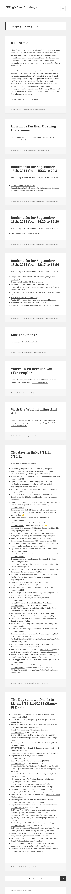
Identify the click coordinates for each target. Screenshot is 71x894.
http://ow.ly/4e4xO (18, 825)
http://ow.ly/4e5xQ (45, 743)
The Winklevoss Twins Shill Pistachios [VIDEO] (28, 303)
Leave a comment (44, 150)
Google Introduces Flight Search (23, 185)
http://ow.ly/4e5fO (49, 774)
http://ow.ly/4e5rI (33, 738)
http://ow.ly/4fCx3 (24, 561)
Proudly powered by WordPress (21, 890)
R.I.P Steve (19, 43)
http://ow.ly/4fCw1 (18, 556)
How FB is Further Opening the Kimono (33, 128)
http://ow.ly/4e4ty (17, 836)
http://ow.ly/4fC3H (17, 479)
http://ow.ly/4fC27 (34, 474)
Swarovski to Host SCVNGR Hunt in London (27, 282)
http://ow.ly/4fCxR (23, 567)
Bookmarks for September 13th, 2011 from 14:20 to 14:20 (35, 219)
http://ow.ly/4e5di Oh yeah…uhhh (23, 781)
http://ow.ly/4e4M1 (24, 812)
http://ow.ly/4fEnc (17, 631)
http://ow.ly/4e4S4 (17, 851)
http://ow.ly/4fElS (17, 626)
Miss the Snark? (24, 335)
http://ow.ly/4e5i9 (17, 717)
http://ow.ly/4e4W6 (53, 794)
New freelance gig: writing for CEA (24, 297)
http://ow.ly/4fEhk (27, 611)
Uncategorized (29, 110)
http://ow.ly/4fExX (38, 670)
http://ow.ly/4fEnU (52, 634)
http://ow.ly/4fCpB (38, 546)
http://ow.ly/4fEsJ (21, 657)
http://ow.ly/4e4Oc (17, 807)
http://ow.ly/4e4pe (44, 846)
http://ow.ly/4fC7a (17, 492)
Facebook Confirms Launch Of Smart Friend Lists (29, 284)
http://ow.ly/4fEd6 (17, 600)
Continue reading (33, 99)
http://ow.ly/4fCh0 (26, 531)
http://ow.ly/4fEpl (53, 639)
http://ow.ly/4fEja (48, 616)
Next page (63, 878)
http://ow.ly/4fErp (46, 649)
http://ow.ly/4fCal (33, 512)
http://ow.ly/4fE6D (17, 590)
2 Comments (41, 110)
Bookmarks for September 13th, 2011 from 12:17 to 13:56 (35, 262)
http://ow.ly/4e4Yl (17, 792)
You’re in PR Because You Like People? (31, 371)
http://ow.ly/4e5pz (17, 732)
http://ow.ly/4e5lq (30, 719)
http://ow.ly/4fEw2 (17, 667)
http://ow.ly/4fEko (23, 621)
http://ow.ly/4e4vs (51, 828)
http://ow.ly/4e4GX (50, 818)
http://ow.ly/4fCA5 (17, 585)
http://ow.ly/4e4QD (18, 802)
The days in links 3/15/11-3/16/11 (31, 454)
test (12, 183)
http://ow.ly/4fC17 (47, 469)
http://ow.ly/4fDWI (35, 572)
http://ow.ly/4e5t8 (51, 753)
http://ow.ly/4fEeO (17, 605)
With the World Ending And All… (34, 411)
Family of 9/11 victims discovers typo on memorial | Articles (33, 300)
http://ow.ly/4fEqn (34, 647)
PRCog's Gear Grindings (21, 7)
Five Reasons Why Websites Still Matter (25, 234)
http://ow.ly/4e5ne (50, 725)
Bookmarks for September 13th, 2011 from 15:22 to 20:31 (35, 169)
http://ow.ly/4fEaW (33, 595)
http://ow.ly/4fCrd (21, 551)
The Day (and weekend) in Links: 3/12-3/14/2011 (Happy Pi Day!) (34, 703)
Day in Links (31, 201)
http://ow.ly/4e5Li (17, 763)
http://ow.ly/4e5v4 (50, 748)
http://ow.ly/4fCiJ (49, 536)
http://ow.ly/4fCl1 (49, 541)
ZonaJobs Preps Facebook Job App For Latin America (31, 188)
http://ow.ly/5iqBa (31, 342)
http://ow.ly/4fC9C (17, 507)
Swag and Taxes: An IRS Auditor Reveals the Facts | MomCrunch (35, 305)
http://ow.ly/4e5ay (17, 787)
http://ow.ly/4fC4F (17, 487)
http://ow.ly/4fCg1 (17, 525)
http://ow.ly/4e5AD (18, 758)
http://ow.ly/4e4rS (36, 841)
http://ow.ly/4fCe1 (17, 520)
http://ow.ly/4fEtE (17, 662)
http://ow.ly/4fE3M (17, 580)
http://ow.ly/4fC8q (22, 497)
